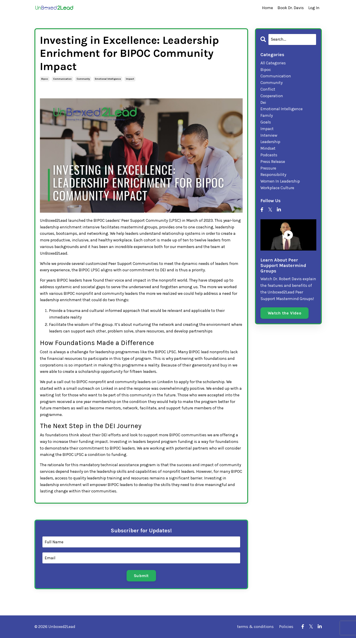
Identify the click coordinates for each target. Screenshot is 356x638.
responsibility (273, 174)
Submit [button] (141, 575)
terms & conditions (255, 626)
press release (272, 161)
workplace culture (277, 187)
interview (268, 135)
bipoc (44, 79)
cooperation (271, 95)
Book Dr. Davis (291, 7)
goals (265, 122)
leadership (270, 141)
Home (267, 7)
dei (263, 102)
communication (62, 79)
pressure (268, 168)
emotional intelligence (108, 79)
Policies (286, 626)
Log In (314, 7)
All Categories (273, 62)
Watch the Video (284, 313)
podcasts (268, 154)
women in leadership (280, 181)
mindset (267, 148)
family (266, 115)
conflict (267, 89)
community (83, 79)
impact (130, 79)
